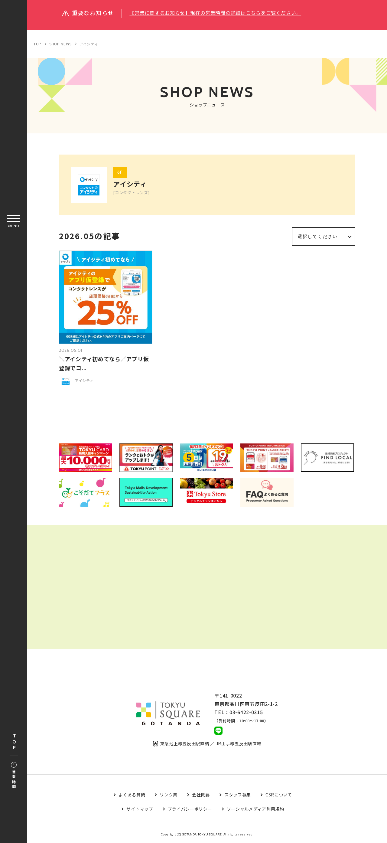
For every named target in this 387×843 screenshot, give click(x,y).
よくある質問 (132, 795)
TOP (14, 742)
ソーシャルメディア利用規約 (255, 809)
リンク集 (168, 795)
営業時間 (13, 776)
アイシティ (89, 43)
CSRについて (278, 795)
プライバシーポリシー (190, 809)
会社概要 (201, 795)
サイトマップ (139, 809)
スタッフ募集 (237, 795)
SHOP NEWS (60, 43)
